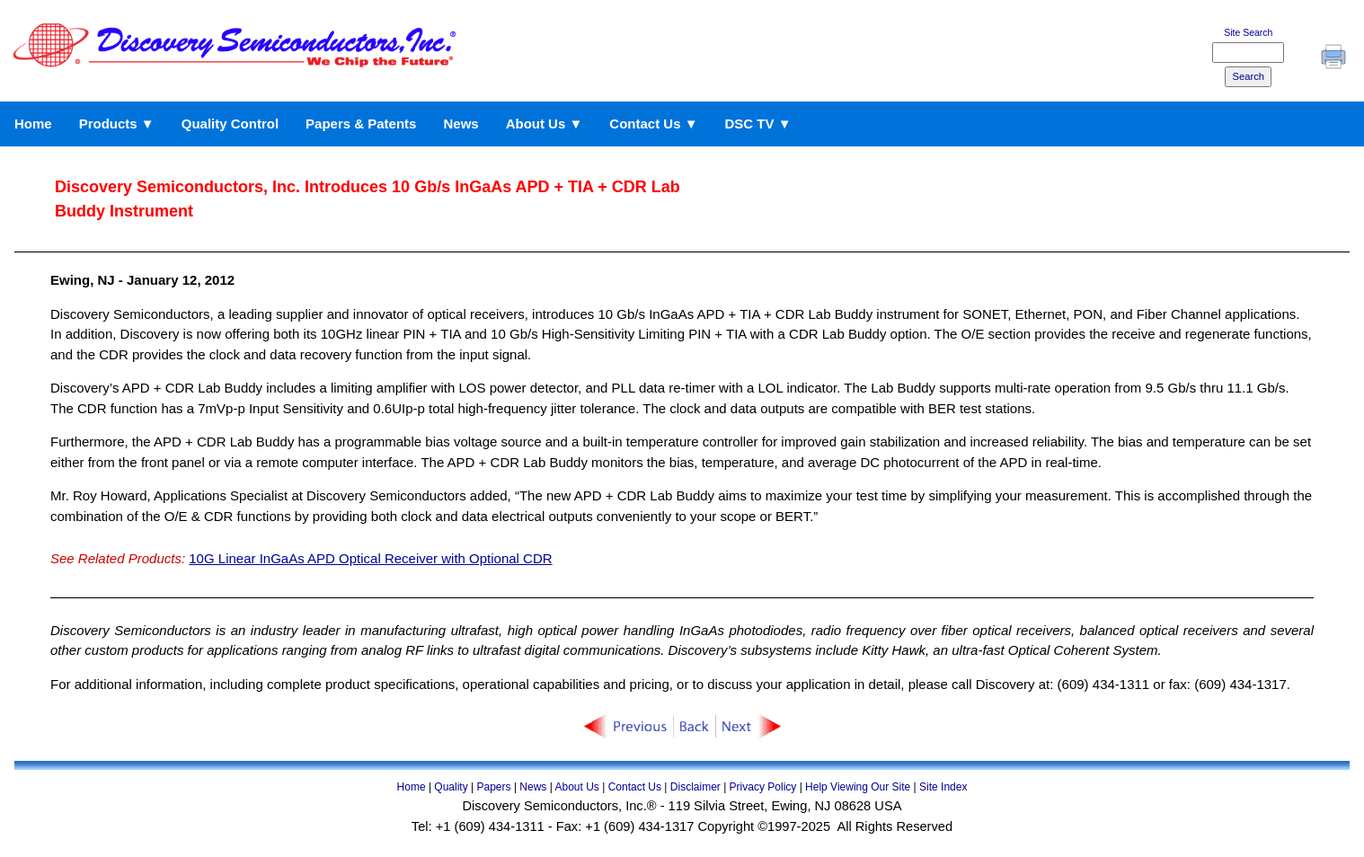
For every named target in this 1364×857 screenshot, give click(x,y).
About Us (576, 787)
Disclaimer (695, 787)
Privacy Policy (763, 787)
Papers (494, 787)
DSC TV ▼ (758, 123)
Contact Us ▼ (653, 123)
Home (33, 123)
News (460, 123)
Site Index (943, 787)
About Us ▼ (544, 123)
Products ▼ (117, 123)
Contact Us (634, 787)
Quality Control (230, 123)
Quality (450, 787)
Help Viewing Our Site (857, 787)
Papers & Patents (361, 123)
